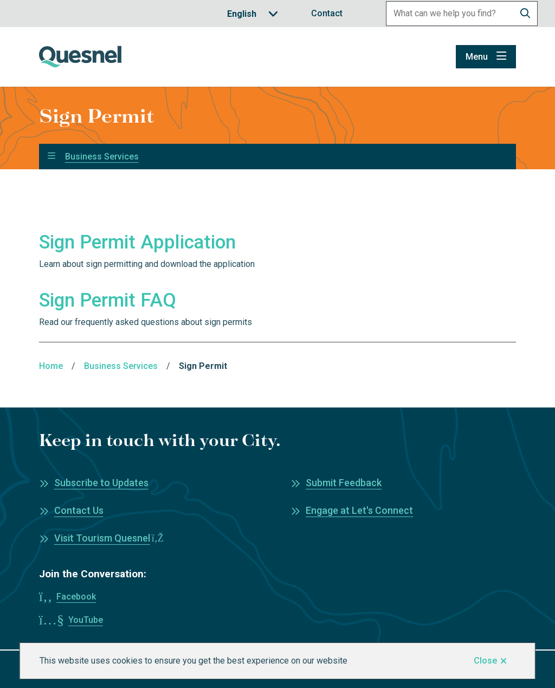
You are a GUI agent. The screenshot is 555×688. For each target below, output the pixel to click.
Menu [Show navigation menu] (477, 57)
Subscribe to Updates (101, 482)
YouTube (85, 620)
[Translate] (252, 14)
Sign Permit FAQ (107, 300)
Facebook (76, 596)
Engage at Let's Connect (359, 510)
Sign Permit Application (137, 242)
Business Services (102, 157)
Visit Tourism (109, 538)
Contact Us (79, 510)
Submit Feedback (344, 482)
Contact (327, 13)
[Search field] (449, 14)
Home (51, 366)
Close (485, 660)
